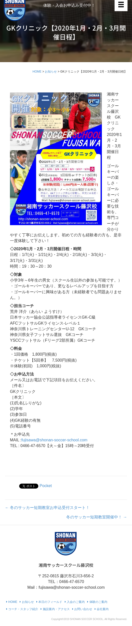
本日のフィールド (49, 602)
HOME (37, 71)
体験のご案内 (97, 602)
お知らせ (51, 71)
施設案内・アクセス (55, 609)
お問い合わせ (82, 609)
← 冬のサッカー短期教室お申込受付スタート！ (47, 507)
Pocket (46, 486)
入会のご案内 (75, 602)
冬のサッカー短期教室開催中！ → (96, 517)
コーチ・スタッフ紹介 (22, 609)
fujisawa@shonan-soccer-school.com (54, 440)
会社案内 (102, 609)
